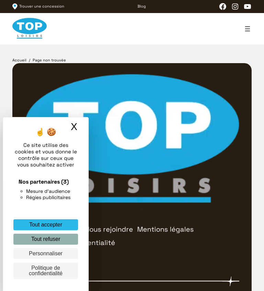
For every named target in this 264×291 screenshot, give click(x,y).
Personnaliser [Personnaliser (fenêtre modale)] (46, 253)
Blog (142, 6)
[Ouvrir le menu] (247, 29)
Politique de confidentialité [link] (46, 270)
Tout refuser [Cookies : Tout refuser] (45, 239)
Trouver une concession (41, 6)
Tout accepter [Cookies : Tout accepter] (45, 225)
